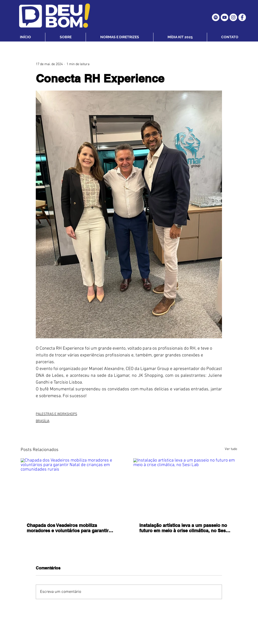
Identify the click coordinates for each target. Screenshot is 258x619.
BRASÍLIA (42, 421)
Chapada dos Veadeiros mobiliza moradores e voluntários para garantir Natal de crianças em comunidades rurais (71, 528)
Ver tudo (231, 449)
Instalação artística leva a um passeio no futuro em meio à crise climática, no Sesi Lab (183, 528)
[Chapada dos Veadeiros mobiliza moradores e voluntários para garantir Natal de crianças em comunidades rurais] (73, 487)
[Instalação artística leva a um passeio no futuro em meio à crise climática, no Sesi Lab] (185, 487)
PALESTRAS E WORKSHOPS (56, 414)
